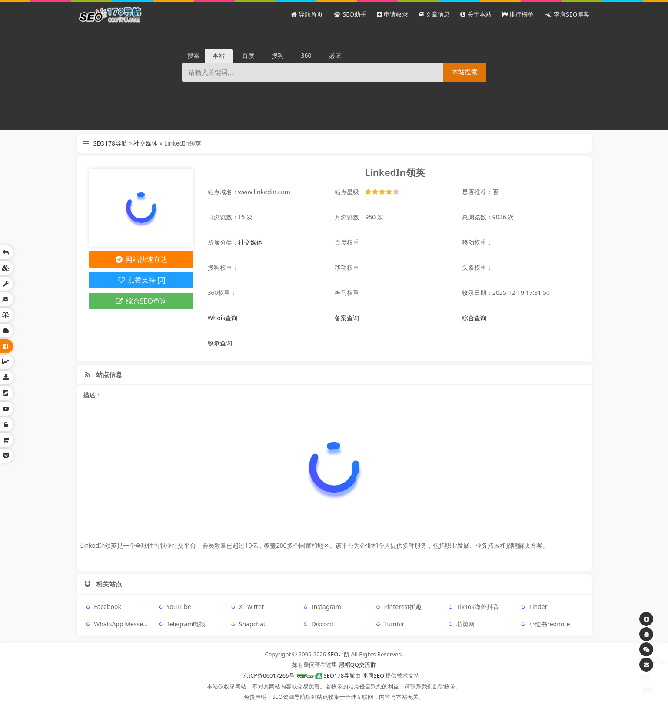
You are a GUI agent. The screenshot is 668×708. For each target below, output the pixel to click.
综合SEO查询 (141, 301)
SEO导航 (339, 654)
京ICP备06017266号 (269, 675)
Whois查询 (222, 318)
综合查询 (474, 318)
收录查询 (220, 343)
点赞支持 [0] (141, 280)
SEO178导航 (110, 143)
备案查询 (347, 318)
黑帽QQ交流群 (357, 664)
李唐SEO (373, 675)
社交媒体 (145, 143)
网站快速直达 (141, 259)
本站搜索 (465, 72)
